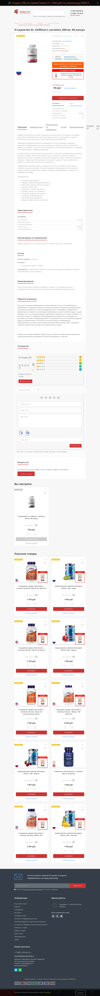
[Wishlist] (76, 36)
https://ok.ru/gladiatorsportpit (57, 916)
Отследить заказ (20, 915)
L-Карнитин (39, 23)
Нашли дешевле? (70, 88)
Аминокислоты (27, 23)
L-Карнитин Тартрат (53, 23)
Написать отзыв (25, 381)
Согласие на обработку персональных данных (30, 924)
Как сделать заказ (20, 903)
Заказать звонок (75, 15)
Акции (16, 939)
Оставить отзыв (75, 445)
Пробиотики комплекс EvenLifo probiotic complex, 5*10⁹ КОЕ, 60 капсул (70, 75)
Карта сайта (18, 933)
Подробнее (47, 993)
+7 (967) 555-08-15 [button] (23, 952)
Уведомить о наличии (68, 98)
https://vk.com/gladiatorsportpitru (53, 916)
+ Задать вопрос (26, 473)
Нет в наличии (31, 539)
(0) (70, 36)
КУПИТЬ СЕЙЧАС (31, 543)
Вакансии (17, 912)
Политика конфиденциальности (33, 889)
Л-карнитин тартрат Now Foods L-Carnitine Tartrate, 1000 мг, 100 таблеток (68, 711)
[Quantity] (31, 534)
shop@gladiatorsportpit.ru (24, 956)
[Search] (65, 13)
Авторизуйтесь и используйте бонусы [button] (71, 58)
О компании (18, 909)
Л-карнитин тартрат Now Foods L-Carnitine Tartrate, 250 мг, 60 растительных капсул (31, 711)
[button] (76, 11)
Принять (81, 993)
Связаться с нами (20, 927)
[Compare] (82, 36)
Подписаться (78, 885)
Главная (16, 23)
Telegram (16, 969)
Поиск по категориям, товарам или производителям (49, 16)
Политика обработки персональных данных (30, 921)
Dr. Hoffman (67, 41)
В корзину (31, 609)
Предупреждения (76, 127)
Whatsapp (20, 969)
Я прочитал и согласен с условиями (37, 889)
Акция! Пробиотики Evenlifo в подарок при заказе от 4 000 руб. (68, 65)
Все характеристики (76, 104)
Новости (17, 906)
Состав (63, 127)
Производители (20, 936)
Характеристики (36, 127)
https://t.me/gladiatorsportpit (61, 916)
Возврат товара (20, 930)
